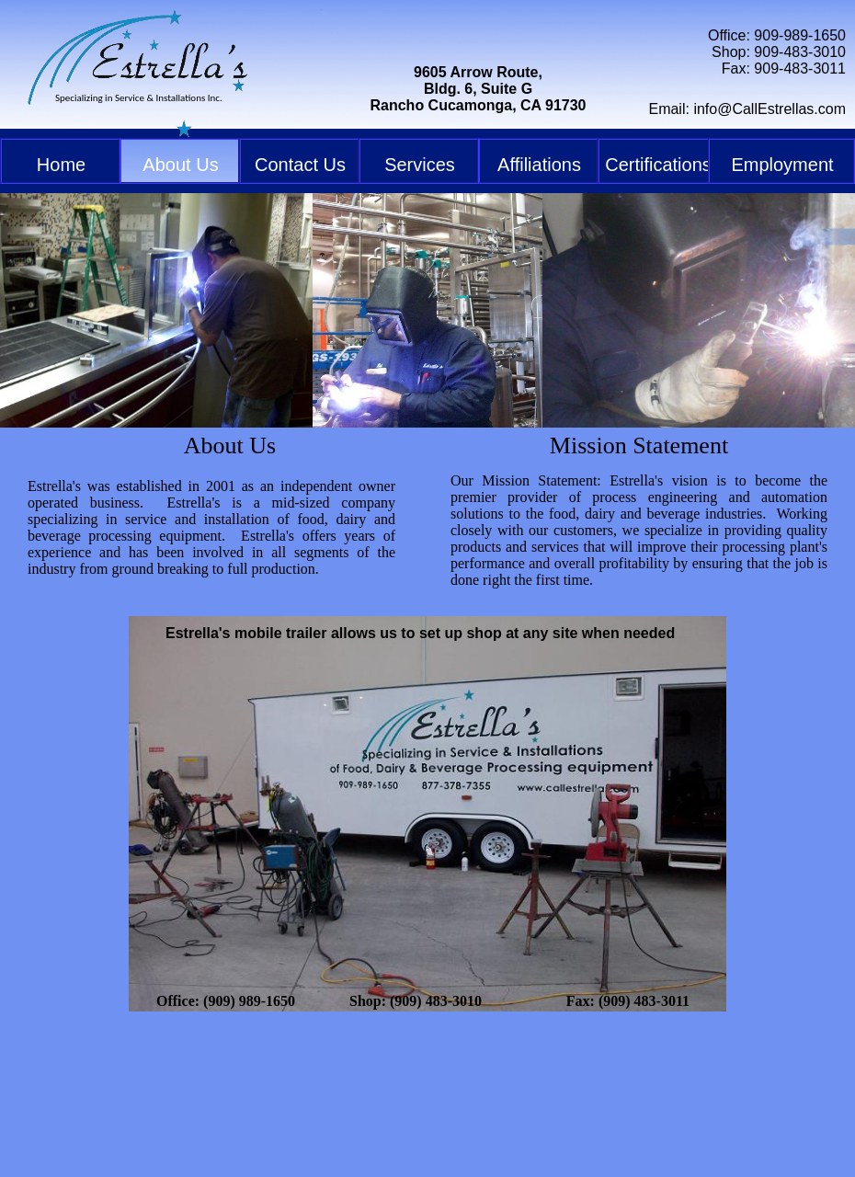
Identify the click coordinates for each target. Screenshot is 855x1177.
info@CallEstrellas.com (769, 109)
